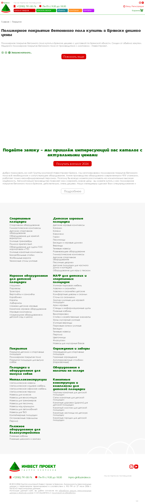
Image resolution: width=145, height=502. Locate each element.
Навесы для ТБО (18, 412)
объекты (61, 10)
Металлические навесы (22, 383)
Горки (56, 237)
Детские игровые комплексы (68, 225)
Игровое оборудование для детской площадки (29, 279)
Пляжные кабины (62, 311)
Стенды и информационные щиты (72, 308)
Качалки (57, 228)
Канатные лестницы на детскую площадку (70, 414)
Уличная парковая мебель (67, 285)
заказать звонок (44, 10)
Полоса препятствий (21, 244)
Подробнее (72, 191)
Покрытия (16, 22)
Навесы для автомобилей (23, 409)
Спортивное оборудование (25, 225)
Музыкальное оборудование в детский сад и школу (26, 316)
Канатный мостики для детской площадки (70, 409)
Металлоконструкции (28, 379)
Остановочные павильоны (24, 418)
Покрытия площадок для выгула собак (27, 361)
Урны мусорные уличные (66, 320)
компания (73, 10)
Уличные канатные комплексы (26, 252)
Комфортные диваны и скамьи (70, 294)
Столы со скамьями (64, 297)
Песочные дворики (63, 262)
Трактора (15, 291)
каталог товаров (21, 10)
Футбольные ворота (20, 258)
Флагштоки (59, 340)
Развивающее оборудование (69, 251)
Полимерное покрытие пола (25, 357)
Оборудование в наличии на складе (68, 369)
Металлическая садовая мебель (27, 386)
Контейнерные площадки (23, 415)
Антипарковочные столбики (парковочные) (68, 361)
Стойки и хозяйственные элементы (71, 317)
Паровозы (15, 288)
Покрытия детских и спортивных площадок (27, 353)
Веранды (58, 245)
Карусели (58, 234)
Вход (128, 6)
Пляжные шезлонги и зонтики (25, 439)
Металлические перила (22, 392)
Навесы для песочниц (21, 403)
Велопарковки (61, 314)
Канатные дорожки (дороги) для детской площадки (70, 403)
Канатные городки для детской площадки (70, 419)
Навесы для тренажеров (23, 400)
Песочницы (59, 240)
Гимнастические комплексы (25, 228)
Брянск (6, 3)
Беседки (57, 328)
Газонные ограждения (65, 357)
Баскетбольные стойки (22, 255)
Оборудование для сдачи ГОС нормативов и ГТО (26, 248)
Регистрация (138, 6)
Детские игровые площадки (68, 220)
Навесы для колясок (20, 394)
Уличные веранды (62, 323)
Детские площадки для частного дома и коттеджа (70, 266)
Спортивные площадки (20, 220)
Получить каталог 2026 (72, 163)
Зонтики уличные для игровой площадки (68, 301)
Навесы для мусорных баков (68, 343)
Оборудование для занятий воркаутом (24, 237)
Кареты (14, 300)
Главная (5, 22)
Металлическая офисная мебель (28, 389)
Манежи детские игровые (24, 306)
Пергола (57, 334)
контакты (87, 10)
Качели (57, 231)
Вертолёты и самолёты (22, 294)
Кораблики (16, 297)
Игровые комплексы (21, 312)
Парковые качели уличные (67, 326)
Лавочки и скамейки (64, 288)
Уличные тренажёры (21, 241)
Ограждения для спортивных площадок (68, 353)
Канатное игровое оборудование (28, 309)
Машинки (15, 285)
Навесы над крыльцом (22, 406)
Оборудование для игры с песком (71, 270)
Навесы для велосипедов (23, 397)
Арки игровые (60, 305)
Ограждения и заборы (71, 348)
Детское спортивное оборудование (21, 232)
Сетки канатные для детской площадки (68, 398)
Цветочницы (59, 337)
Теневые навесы (61, 248)
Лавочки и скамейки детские (69, 291)
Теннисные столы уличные (23, 261)
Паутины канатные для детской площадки (70, 393)
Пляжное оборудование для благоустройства (25, 429)
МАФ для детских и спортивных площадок (70, 279)
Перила (14, 421)
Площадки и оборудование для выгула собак (25, 370)
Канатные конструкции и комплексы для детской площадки (69, 384)
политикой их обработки (63, 493)
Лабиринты (16, 303)
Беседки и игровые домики (67, 243)
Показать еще (73, 56)
